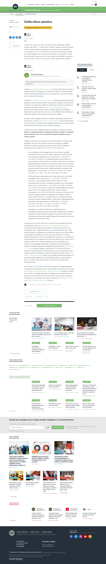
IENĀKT (95, 1)
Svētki (46, 296)
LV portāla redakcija (48, 541)
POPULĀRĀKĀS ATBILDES (84, 64)
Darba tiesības (16, 27)
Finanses (37, 463)
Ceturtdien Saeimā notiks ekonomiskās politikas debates (89, 515)
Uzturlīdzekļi (35, 367)
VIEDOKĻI (43, 4)
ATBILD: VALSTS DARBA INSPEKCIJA (19, 376)
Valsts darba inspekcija (37, 74)
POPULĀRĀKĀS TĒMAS (16, 360)
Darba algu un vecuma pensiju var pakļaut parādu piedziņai (89, 88)
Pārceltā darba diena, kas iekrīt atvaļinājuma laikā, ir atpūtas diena (89, 348)
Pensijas (86, 92)
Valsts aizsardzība (64, 493)
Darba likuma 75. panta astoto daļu (49, 121)
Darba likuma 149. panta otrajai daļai (56, 107)
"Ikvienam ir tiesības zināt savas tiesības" (25, 552)
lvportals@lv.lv (50, 544)
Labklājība (87, 100)
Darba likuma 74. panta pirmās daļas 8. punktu (54, 225)
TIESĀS (57, 4)
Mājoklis (72, 365)
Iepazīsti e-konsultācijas (17, 431)
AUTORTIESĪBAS (20, 546)
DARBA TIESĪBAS (13, 318)
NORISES (38, 4)
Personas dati (14, 369)
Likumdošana (15, 489)
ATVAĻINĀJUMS (13, 320)
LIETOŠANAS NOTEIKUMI (22, 543)
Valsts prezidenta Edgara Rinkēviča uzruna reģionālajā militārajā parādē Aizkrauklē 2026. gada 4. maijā (66, 486)
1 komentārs (29, 305)
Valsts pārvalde (89, 518)
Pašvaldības (24, 367)
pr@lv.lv (52, 546)
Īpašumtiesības (52, 365)
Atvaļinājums (38, 296)
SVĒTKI (11, 321)
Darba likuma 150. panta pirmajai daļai (42, 100)
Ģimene (59, 367)
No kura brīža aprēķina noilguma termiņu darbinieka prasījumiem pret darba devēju (87, 334)
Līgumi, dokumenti (38, 365)
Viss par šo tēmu (15, 353)
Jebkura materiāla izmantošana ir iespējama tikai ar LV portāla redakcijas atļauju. (30, 555)
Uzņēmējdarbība (48, 367)
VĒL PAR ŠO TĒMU (14, 312)
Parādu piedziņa (88, 109)
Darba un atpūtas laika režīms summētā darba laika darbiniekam (89, 405)
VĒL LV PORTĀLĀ (14, 436)
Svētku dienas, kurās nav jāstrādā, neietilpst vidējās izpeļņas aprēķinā (73, 405)
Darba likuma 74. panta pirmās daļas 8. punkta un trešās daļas (42, 271)
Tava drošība (38, 520)
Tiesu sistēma (70, 367)
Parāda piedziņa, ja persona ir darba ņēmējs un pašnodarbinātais (89, 105)
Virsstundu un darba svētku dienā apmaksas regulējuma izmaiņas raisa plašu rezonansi (41, 334)
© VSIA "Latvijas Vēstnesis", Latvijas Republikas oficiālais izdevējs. (26, 556)
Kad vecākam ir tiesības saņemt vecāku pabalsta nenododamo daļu (88, 114)
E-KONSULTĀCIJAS (64, 4)
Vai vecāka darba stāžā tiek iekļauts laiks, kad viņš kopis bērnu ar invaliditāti (89, 97)
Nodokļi (63, 365)
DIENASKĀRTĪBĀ (51, 4)
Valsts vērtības (54, 493)
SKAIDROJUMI (31, 4)
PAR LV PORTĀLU (20, 541)
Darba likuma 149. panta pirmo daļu (42, 89)
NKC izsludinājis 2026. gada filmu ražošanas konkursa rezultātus (71, 515)
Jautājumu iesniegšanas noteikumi (54, 284)
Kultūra (70, 518)
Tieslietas (13, 365)
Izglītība (81, 367)
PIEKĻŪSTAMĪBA (20, 544)
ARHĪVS (72, 4)
